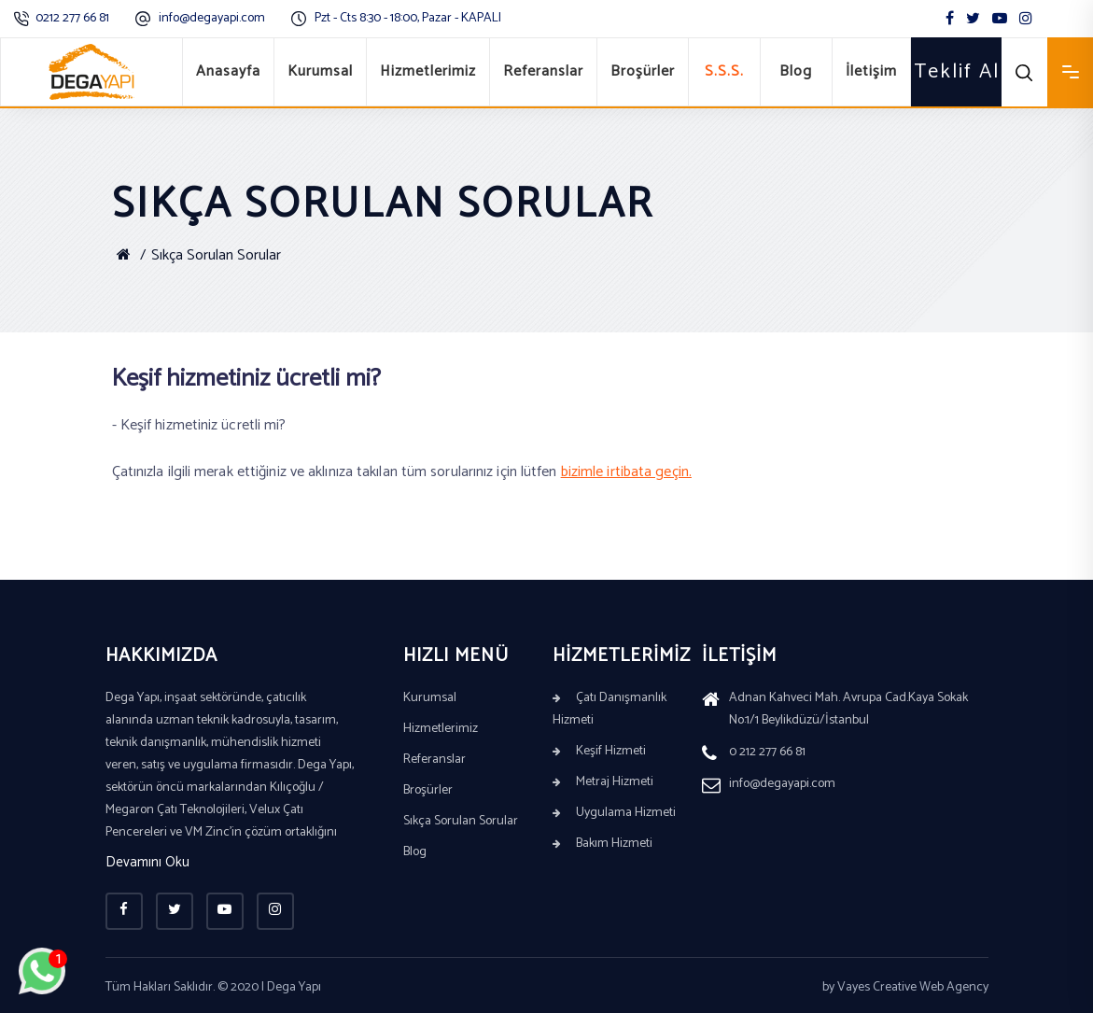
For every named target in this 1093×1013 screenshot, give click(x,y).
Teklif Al (957, 72)
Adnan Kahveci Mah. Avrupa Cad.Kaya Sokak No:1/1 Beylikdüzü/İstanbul (835, 711)
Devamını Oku (147, 863)
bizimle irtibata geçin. (626, 472)
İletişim (871, 71)
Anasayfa (228, 71)
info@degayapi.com (212, 18)
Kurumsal (320, 71)
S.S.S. (724, 71)
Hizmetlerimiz (428, 71)
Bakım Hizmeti (602, 843)
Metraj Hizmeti (603, 782)
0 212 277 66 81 (754, 754)
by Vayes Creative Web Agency (905, 987)
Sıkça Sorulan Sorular (216, 255)
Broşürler (642, 71)
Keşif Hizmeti (599, 751)
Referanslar (543, 71)
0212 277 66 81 (72, 18)
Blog (795, 71)
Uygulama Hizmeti (614, 812)
